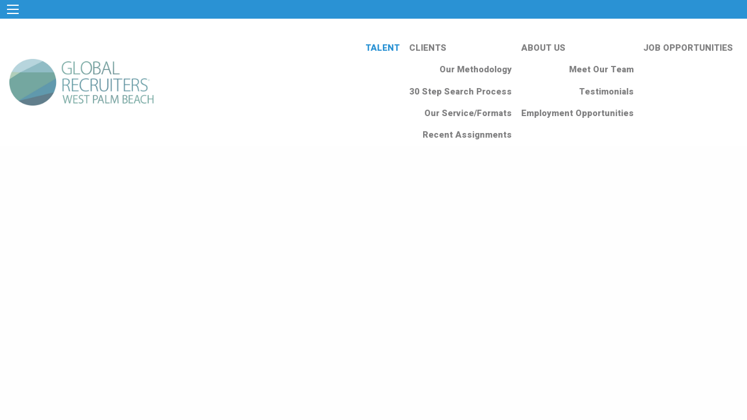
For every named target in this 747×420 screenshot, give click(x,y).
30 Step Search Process (460, 91)
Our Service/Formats (468, 113)
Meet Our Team (601, 69)
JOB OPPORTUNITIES (688, 47)
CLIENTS (427, 47)
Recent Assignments (467, 134)
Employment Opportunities (577, 113)
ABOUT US (543, 47)
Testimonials (606, 91)
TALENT (382, 47)
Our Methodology (475, 69)
